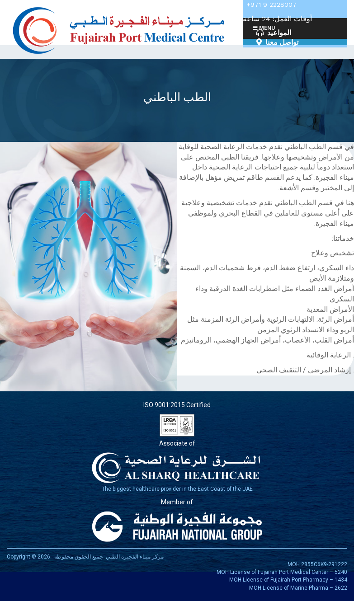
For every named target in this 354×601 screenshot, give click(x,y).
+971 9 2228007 (271, 4)
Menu (263, 28)
